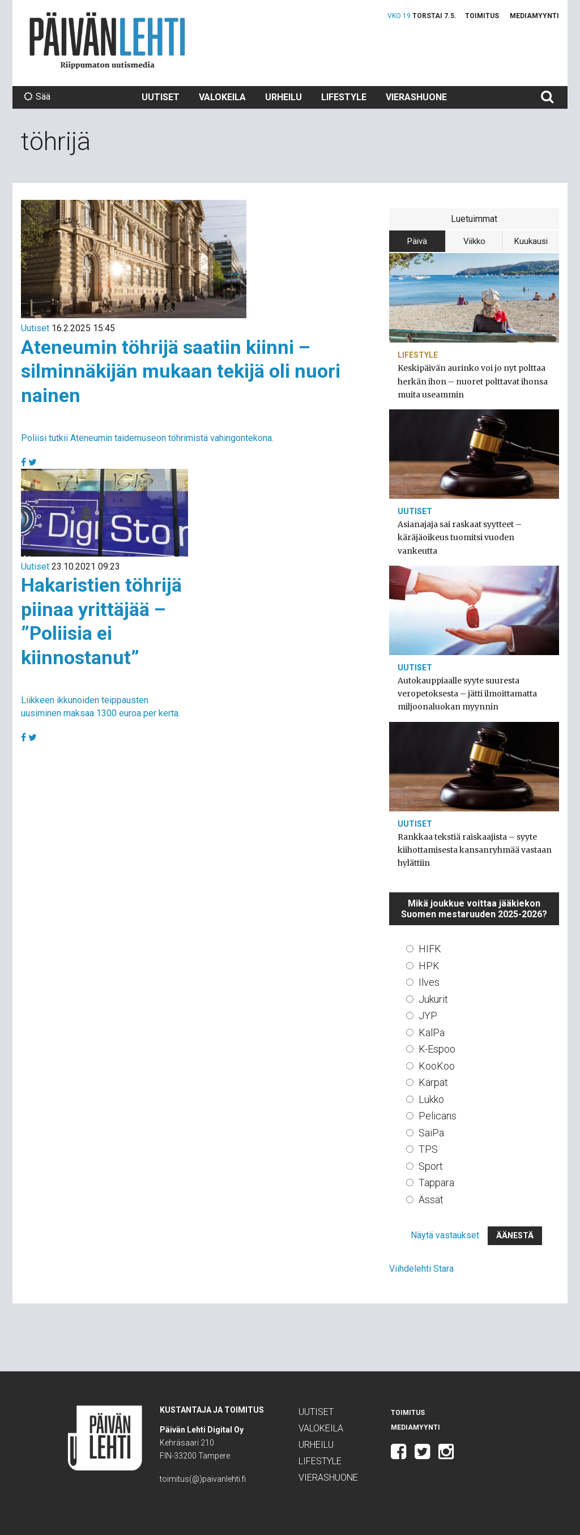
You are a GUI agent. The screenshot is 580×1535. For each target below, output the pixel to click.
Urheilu (283, 97)
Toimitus (482, 16)
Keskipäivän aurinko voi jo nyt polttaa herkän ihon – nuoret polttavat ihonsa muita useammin (473, 381)
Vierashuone (416, 97)
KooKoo (437, 1066)
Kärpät (433, 1082)
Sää (37, 96)
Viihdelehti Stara (421, 1268)
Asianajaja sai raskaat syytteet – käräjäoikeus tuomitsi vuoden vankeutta (460, 537)
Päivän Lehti (107, 40)
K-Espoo (437, 1049)
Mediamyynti (534, 16)
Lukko (431, 1099)
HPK (429, 966)
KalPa (432, 1032)
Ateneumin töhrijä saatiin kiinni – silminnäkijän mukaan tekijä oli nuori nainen (180, 371)
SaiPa (431, 1133)
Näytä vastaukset (445, 1235)
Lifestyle (343, 97)
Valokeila (222, 97)
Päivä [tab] (417, 241)
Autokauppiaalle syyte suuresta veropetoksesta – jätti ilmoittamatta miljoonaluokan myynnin (467, 693)
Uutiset (161, 97)
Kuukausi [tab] (531, 241)
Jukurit (433, 999)
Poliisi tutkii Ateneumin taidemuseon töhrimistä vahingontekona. (147, 438)
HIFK (430, 949)
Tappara (436, 1182)
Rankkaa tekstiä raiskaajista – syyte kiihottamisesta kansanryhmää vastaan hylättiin (475, 850)
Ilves (429, 982)
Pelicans (438, 1116)
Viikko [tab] (474, 241)
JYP (428, 1015)
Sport (431, 1166)
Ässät (431, 1199)
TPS (428, 1149)
